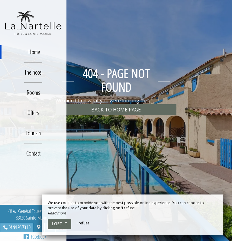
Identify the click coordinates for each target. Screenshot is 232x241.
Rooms (33, 92)
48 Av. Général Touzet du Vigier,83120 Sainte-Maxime (33, 214)
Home (34, 52)
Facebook (35, 236)
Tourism (33, 133)
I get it (59, 224)
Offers (33, 113)
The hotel (33, 72)
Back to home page (116, 109)
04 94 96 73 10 (19, 227)
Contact (33, 153)
